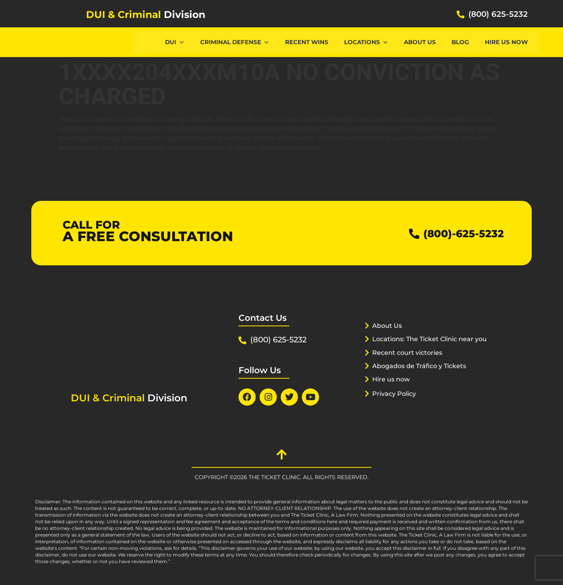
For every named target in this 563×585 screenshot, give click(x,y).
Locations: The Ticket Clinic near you (425, 348)
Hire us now (506, 42)
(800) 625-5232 (498, 14)
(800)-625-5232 (458, 233)
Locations (366, 42)
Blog (460, 42)
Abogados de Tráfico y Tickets (423, 375)
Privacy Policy (396, 403)
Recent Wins (306, 42)
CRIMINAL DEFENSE (234, 42)
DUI (175, 42)
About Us (420, 42)
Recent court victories (409, 362)
